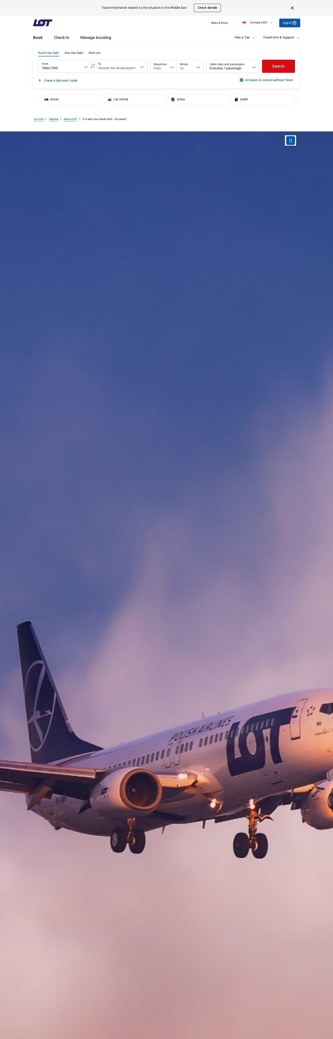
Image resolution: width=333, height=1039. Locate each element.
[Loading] (258, 22)
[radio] (48, 52)
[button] (64, 66)
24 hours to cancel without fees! (268, 80)
